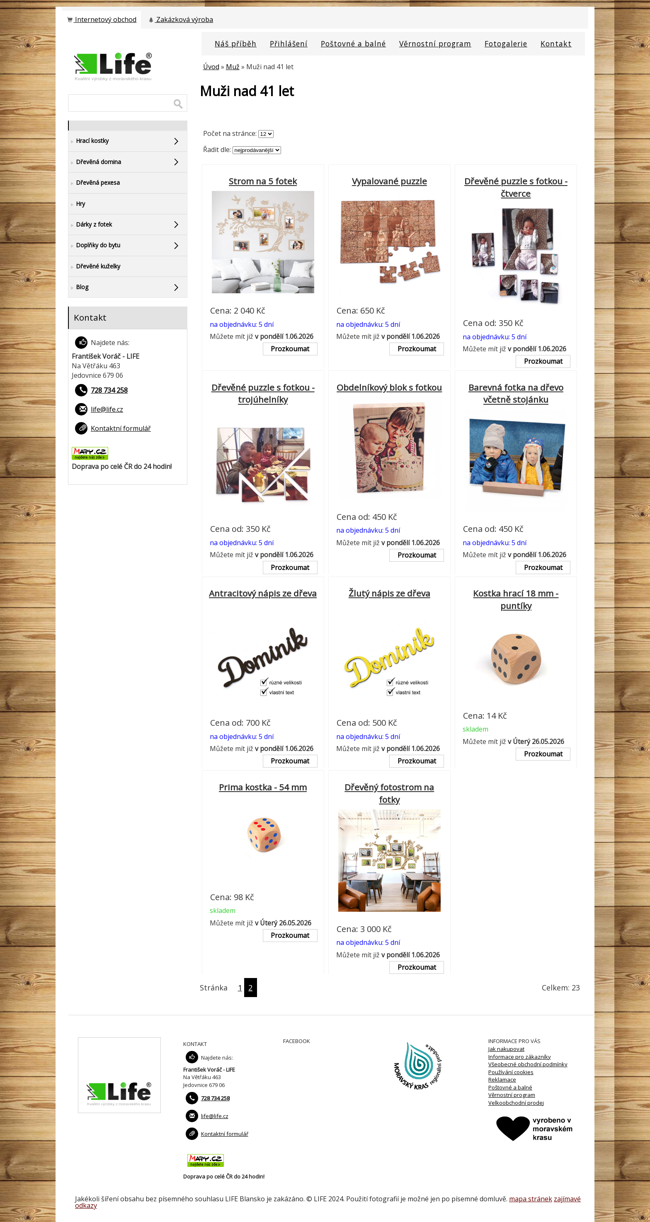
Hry (76, 204)
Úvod (211, 66)
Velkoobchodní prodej (516, 1102)
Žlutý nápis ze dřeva (389, 593)
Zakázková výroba (180, 19)
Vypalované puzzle (389, 181)
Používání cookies (511, 1072)
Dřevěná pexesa (94, 183)
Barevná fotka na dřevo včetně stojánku (515, 394)
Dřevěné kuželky (94, 266)
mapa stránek (530, 1198)
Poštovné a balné (510, 1087)
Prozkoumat (290, 348)
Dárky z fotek (90, 224)
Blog (78, 287)
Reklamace (502, 1079)
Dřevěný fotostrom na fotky (389, 793)
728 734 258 (109, 390)
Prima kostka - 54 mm (263, 787)
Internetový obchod (101, 19)
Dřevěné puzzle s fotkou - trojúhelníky (263, 394)
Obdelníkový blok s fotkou (389, 387)
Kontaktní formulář (121, 428)
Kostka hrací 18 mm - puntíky (515, 599)
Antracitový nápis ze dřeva (263, 593)
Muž (233, 66)
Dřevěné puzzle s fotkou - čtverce (516, 187)
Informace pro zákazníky (519, 1056)
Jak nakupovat (506, 1049)
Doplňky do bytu (94, 245)
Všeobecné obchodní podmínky (528, 1064)
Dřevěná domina (94, 162)
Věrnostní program (511, 1095)
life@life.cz (107, 409)
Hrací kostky (88, 141)
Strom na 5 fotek (263, 181)
